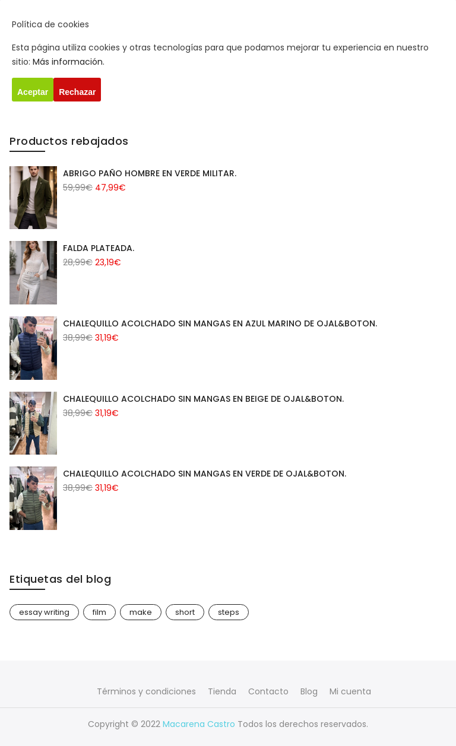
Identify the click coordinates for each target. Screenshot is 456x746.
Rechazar (77, 92)
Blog (309, 691)
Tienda (222, 691)
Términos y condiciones (146, 691)
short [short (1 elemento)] (185, 612)
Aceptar (32, 92)
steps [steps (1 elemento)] (228, 612)
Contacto (268, 691)
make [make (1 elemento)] (140, 612)
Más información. (68, 62)
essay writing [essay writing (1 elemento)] (44, 612)
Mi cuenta (350, 691)
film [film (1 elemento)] (99, 612)
